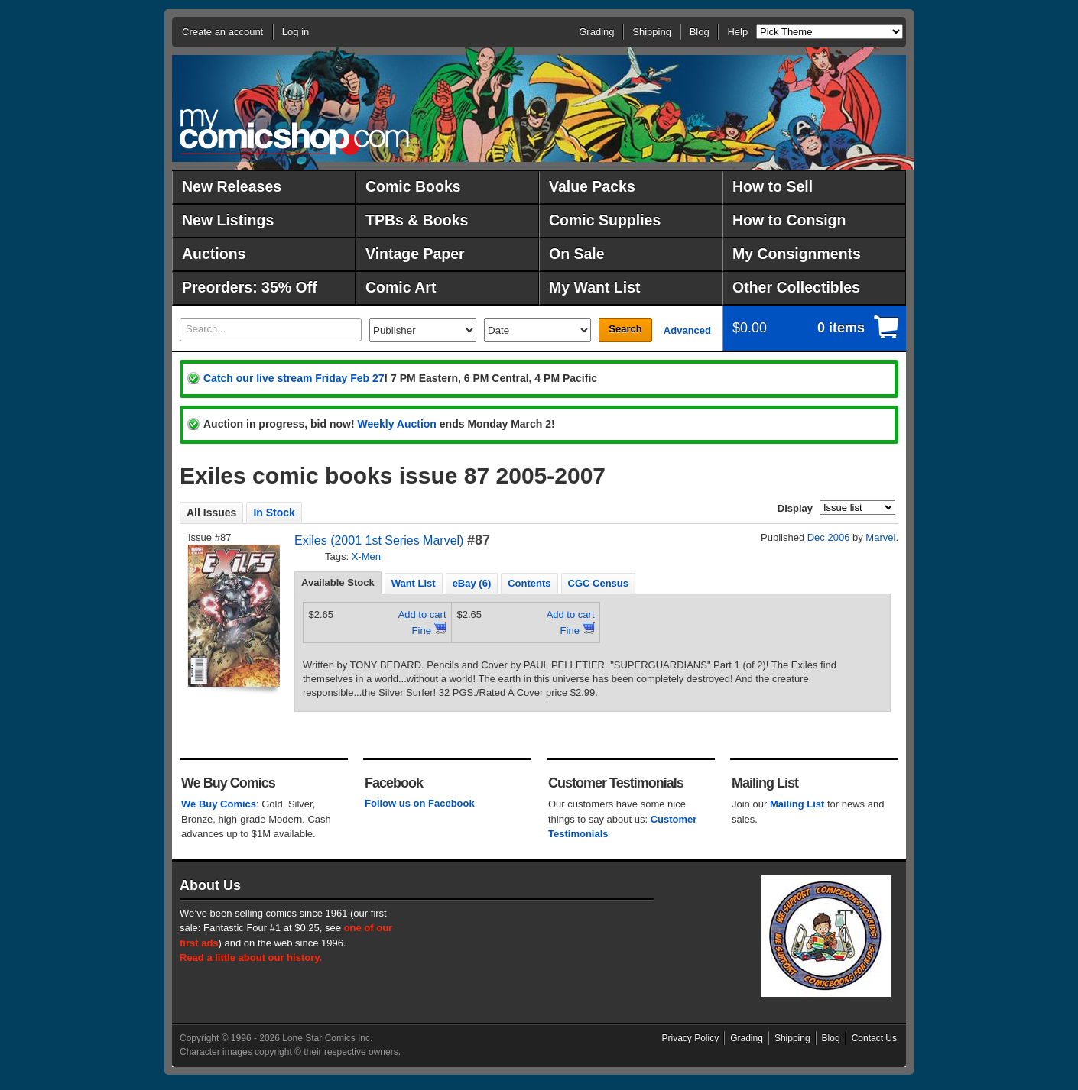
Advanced (687, 330)
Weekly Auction (396, 424)
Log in (295, 31)
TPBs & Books (416, 220)
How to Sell (772, 186)
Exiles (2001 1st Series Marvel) (378, 540)
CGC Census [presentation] (598, 583)
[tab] (338, 582)
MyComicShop (294, 131)
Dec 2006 (828, 537)
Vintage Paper (415, 253)
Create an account (222, 31)
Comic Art (400, 287)
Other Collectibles (796, 287)
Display (795, 508)
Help (737, 31)
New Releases (231, 186)
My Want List (595, 287)
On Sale (577, 253)
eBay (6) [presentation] (472, 583)
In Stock (273, 512)
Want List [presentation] (413, 583)
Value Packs (592, 186)
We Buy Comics (218, 804)
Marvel (880, 537)
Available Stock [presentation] (338, 582)
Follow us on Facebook (420, 803)
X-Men (366, 556)
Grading (596, 31)
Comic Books (413, 186)
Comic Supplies (605, 220)
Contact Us (874, 1038)
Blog (699, 31)
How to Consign (789, 220)
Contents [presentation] (529, 583)
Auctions (213, 253)
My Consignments (796, 253)
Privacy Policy (690, 1038)
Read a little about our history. (251, 957)
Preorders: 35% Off (249, 287)
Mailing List (797, 804)
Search (625, 329)
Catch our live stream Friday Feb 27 (294, 378)
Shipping (651, 31)
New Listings (228, 220)
